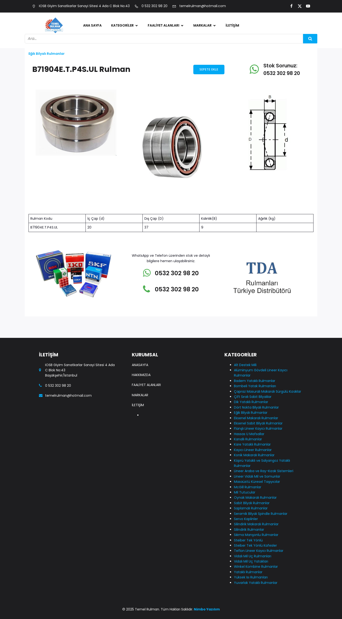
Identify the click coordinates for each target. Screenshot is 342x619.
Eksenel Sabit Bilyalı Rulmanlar (258, 423)
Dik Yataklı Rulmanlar (251, 402)
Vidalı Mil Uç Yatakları (251, 561)
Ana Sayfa (92, 25)
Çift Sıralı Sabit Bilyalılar (252, 396)
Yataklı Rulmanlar (248, 572)
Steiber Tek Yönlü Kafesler (255, 545)
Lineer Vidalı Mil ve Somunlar (257, 476)
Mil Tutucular (244, 492)
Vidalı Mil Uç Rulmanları (252, 556)
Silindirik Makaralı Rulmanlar (256, 524)
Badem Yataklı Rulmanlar (254, 380)
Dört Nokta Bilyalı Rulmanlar (256, 407)
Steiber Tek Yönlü (248, 540)
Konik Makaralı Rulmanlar (254, 455)
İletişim (232, 25)
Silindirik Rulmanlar (249, 529)
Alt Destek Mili (245, 365)
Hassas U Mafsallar (249, 434)
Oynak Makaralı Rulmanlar (255, 497)
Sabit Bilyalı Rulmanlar (252, 503)
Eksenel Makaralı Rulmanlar (256, 418)
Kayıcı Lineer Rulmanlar (253, 449)
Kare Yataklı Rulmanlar (252, 444)
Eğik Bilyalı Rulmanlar (46, 53)
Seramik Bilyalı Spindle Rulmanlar (260, 513)
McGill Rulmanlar (247, 487)
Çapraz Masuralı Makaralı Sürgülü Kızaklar (267, 391)
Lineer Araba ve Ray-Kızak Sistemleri (263, 471)
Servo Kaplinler (246, 519)
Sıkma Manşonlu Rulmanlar (256, 534)
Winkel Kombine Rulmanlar (256, 566)
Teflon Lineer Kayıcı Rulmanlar (258, 550)
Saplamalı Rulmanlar (251, 508)
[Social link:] (289, 6)
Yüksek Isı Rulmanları (251, 577)
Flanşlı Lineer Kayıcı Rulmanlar (258, 428)
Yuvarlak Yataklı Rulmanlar (255, 582)
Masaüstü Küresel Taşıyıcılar (257, 481)
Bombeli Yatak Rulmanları (255, 386)
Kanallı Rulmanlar (248, 439)
